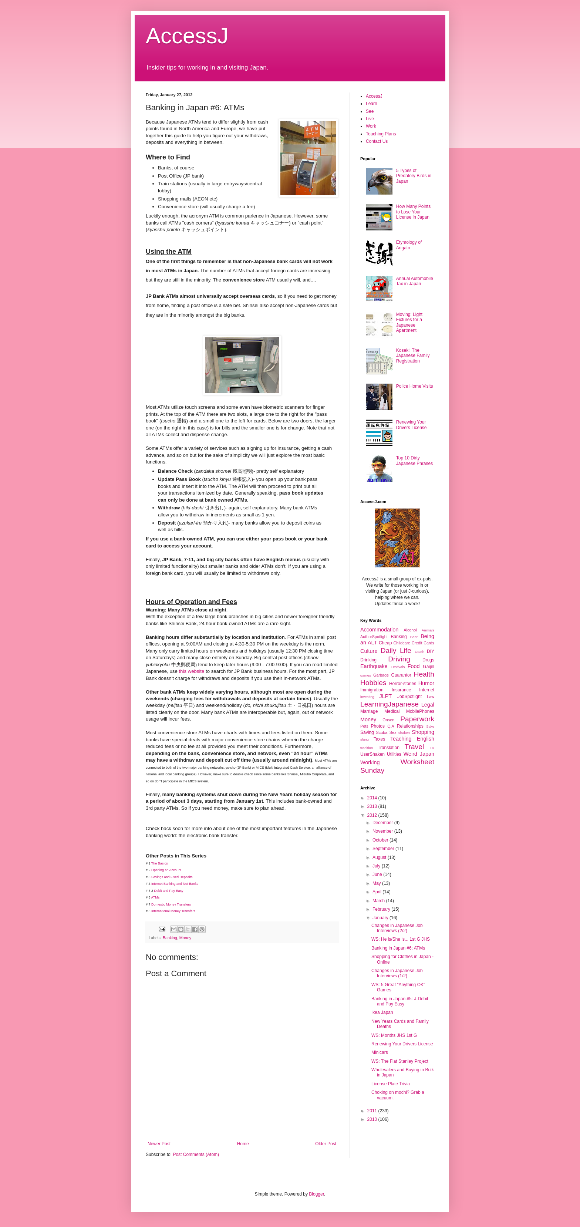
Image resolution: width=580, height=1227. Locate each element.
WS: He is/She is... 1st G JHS (400, 939)
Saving (367, 732)
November (383, 831)
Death (419, 652)
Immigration (372, 689)
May (377, 883)
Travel (414, 747)
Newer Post (159, 1143)
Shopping (423, 732)
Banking (170, 938)
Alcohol (410, 630)
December (383, 822)
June (377, 874)
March (379, 900)
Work (371, 126)
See (370, 111)
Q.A (390, 726)
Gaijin (428, 666)
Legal (427, 705)
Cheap (385, 642)
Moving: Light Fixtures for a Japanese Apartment (409, 322)
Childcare (401, 643)
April (377, 891)
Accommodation (379, 630)
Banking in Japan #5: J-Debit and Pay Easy (399, 1001)
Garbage (381, 675)
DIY (430, 651)
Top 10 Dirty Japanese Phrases (414, 460)
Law (430, 696)
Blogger (316, 1194)
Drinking (368, 660)
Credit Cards (423, 643)
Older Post (325, 1143)
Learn (371, 103)
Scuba (382, 732)
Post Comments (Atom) (196, 1154)
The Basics (159, 863)
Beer (414, 637)
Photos (378, 726)
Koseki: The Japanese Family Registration (413, 356)
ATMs (155, 897)
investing (367, 697)
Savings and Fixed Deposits (172, 877)
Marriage (369, 711)
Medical (391, 711)
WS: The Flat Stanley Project (399, 1061)
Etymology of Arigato (409, 245)
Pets (364, 726)
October (381, 840)
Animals (428, 630)
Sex (393, 732)
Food (414, 666)
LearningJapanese (389, 704)
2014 (372, 797)
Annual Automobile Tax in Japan (414, 281)
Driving (399, 659)
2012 (372, 815)
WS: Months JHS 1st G (394, 1035)
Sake (430, 726)
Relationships (410, 726)
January (381, 917)
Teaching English (412, 739)
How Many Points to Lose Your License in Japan (413, 212)
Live (370, 118)
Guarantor (401, 675)
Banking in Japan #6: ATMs (398, 948)
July (377, 866)
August (380, 857)
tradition (366, 748)
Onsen (388, 720)
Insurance (401, 689)
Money (185, 938)
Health (424, 674)
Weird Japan (419, 754)
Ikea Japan (382, 1012)
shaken (404, 733)
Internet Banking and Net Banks (175, 884)
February (381, 909)
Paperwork (417, 719)
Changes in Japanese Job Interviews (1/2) (397, 973)
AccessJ (187, 35)
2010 (372, 1119)
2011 (372, 1110)
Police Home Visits (414, 386)
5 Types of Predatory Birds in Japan (413, 176)
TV (432, 748)
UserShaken (372, 754)
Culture (368, 651)
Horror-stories (402, 683)
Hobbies (373, 683)
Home (243, 1143)
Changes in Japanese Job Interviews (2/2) (397, 928)
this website (191, 671)
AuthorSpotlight (374, 636)
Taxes (379, 739)
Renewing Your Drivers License (411, 424)
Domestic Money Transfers (171, 904)
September (383, 848)
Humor (426, 683)
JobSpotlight (409, 696)
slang (364, 739)
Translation (388, 747)
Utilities (394, 754)
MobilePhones (420, 711)
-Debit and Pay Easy (168, 891)
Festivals (398, 667)
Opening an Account (166, 870)
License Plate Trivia (390, 1083)
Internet (426, 689)
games (365, 675)
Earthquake (374, 666)
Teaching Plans (381, 133)
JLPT (385, 696)
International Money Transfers (173, 911)
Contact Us (377, 141)
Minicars (379, 1052)
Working (370, 762)
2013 (372, 806)
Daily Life (396, 650)
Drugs (428, 660)
